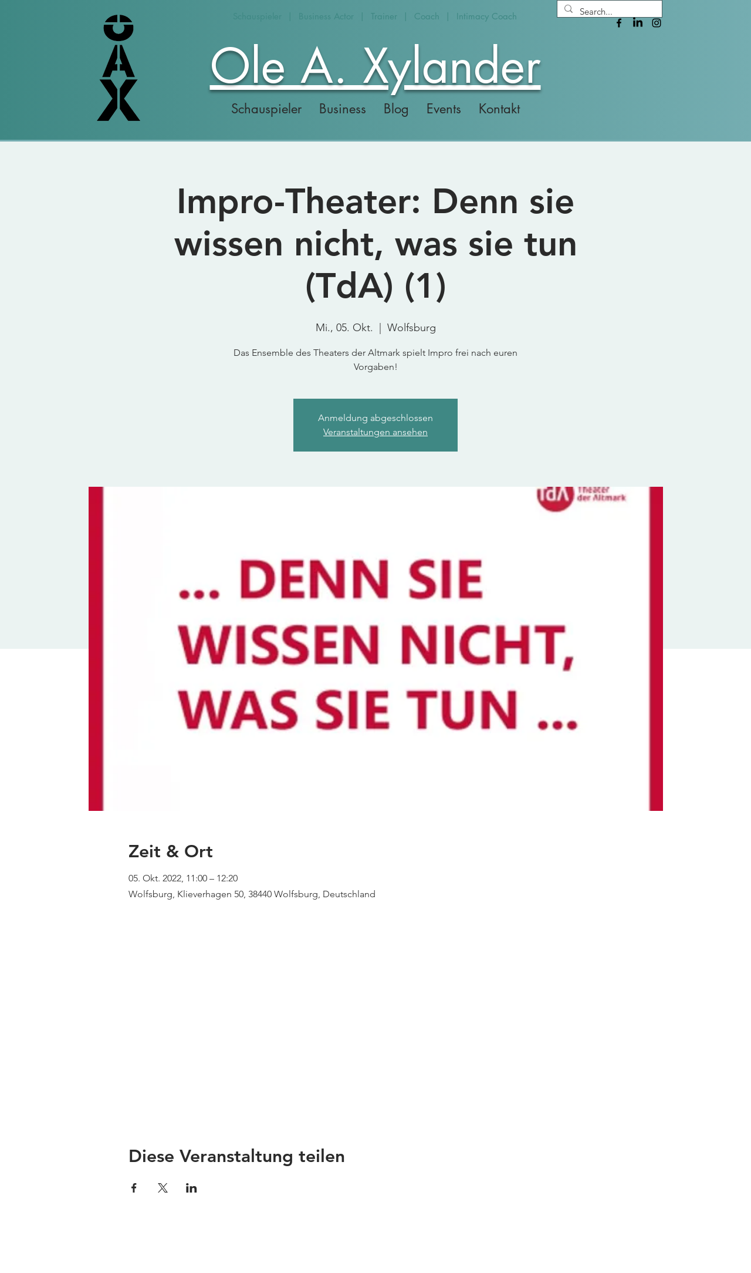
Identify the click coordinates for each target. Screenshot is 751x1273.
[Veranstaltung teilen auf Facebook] (134, 1188)
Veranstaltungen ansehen (375, 431)
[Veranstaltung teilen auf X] (162, 1188)
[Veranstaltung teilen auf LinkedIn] (191, 1188)
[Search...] (608, 11)
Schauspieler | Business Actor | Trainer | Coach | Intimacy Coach (375, 16)
